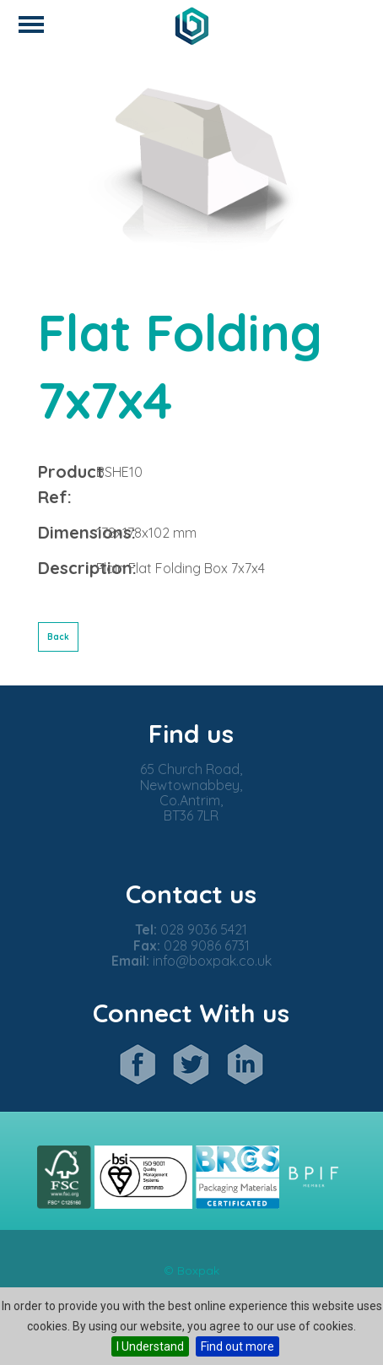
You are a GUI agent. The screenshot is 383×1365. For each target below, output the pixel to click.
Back (58, 636)
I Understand (150, 1346)
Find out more (237, 1346)
